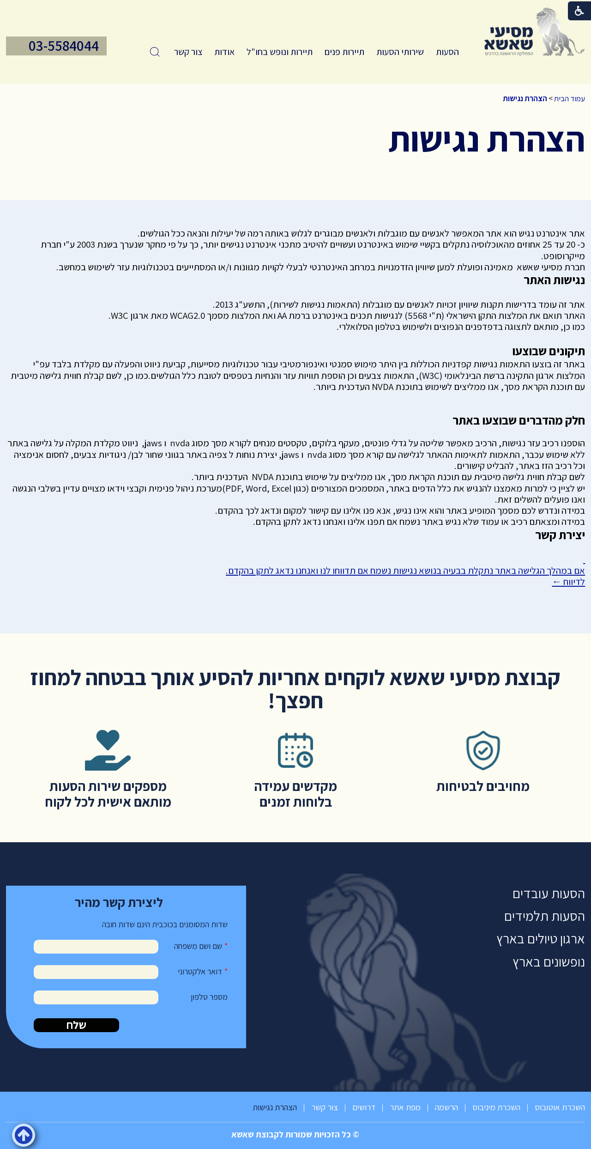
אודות (224, 52)
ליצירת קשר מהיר (119, 902)
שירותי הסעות (400, 52)
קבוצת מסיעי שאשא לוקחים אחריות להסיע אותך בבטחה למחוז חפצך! (295, 688)
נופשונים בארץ (549, 962)
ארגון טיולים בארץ (540, 939)
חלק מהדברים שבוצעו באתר (518, 420)
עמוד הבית (569, 98)
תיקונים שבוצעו (548, 351)
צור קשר (188, 52)
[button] (155, 52)
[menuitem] (447, 52)
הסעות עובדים (549, 893)
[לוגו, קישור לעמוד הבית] (534, 32)
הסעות (447, 52)
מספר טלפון (209, 996)
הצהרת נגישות (525, 98)
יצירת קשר (560, 534)
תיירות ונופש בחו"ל (280, 52)
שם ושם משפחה (198, 946)
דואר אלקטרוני (200, 971)
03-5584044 (64, 45)
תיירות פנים (344, 52)
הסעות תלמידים (544, 916)
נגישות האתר (554, 279)
